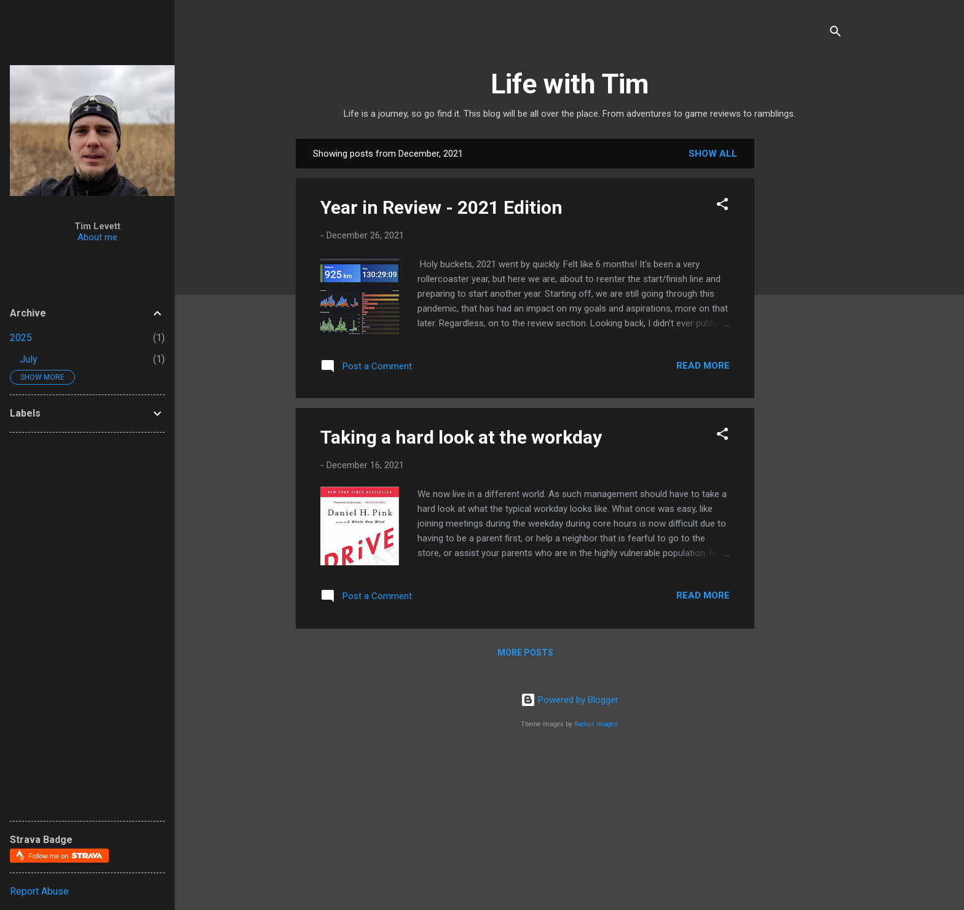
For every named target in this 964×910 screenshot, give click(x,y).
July (29, 359)
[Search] (835, 33)
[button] (722, 206)
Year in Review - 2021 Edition (441, 207)
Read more (703, 365)
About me (97, 237)
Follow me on (65, 856)
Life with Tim (570, 84)
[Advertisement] (864, 215)
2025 (21, 337)
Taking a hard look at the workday (461, 437)
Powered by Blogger (569, 699)
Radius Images (596, 724)
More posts (525, 652)
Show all (713, 153)
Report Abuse (39, 891)
